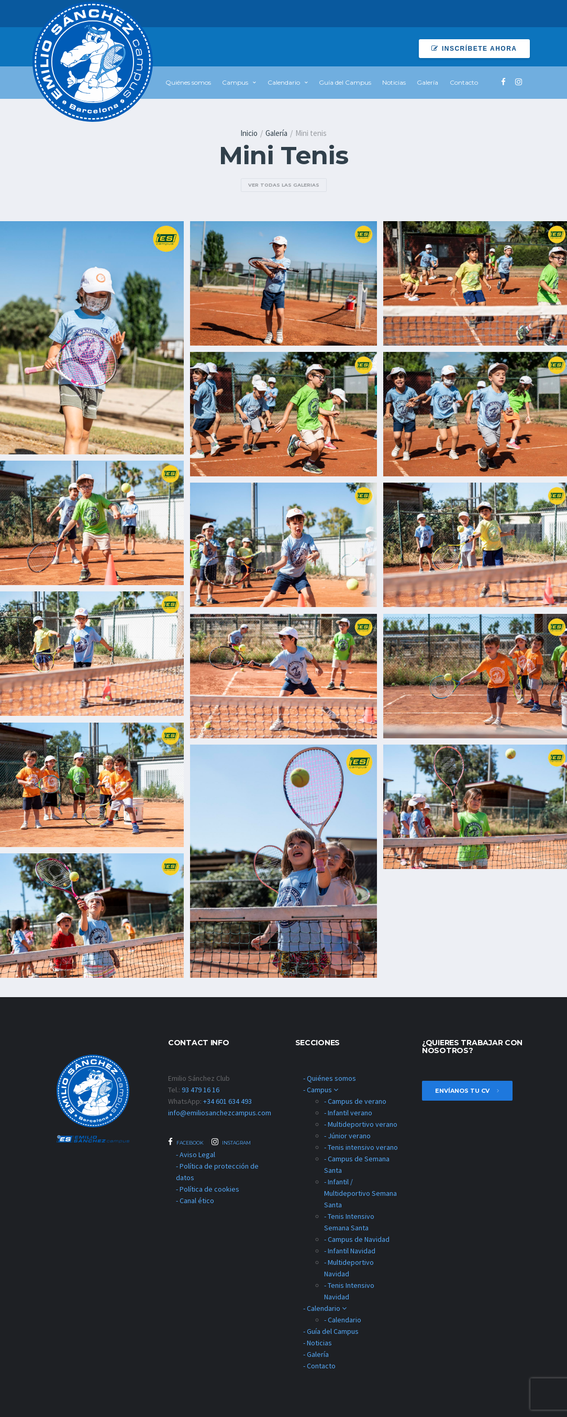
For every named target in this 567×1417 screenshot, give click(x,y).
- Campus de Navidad (357, 1239)
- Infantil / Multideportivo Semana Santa (360, 1193)
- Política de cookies (207, 1189)
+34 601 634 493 (227, 1101)
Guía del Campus (345, 82)
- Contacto (319, 1365)
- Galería (316, 1354)
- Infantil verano (348, 1112)
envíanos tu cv (467, 1090)
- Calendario (325, 1308)
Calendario (284, 82)
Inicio (249, 133)
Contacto (464, 82)
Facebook (186, 1142)
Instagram (231, 1142)
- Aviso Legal (195, 1154)
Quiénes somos (188, 82)
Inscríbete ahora (474, 48)
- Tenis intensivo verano (361, 1147)
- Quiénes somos (329, 1078)
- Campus (320, 1089)
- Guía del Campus (331, 1331)
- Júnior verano (347, 1135)
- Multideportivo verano (360, 1124)
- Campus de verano (355, 1101)
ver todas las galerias (283, 185)
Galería (427, 82)
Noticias (394, 82)
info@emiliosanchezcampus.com (219, 1112)
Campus (235, 82)
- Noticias (317, 1342)
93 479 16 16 (200, 1089)
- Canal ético (195, 1200)
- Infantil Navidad (349, 1250)
